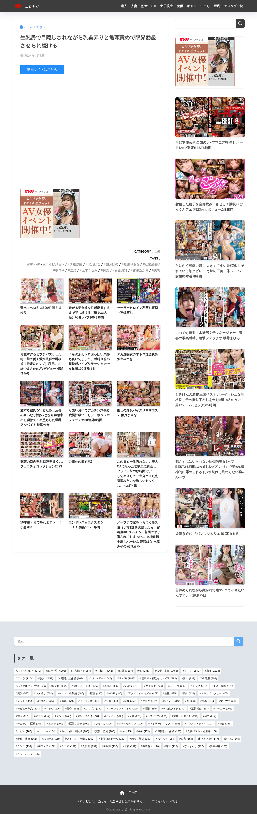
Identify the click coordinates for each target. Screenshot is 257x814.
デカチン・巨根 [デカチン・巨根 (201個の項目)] (29, 723)
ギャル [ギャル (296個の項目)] (53, 708)
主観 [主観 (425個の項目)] (170, 693)
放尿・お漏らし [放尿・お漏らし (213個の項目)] (185, 716)
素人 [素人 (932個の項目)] (189, 678)
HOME (128, 792)
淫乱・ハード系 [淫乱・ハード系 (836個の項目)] (85, 685)
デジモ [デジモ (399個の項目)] (24, 700)
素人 (124, 6)
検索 (240, 23)
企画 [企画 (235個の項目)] (135, 716)
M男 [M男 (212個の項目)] (210, 716)
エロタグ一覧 (233, 6)
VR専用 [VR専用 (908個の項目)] (209, 678)
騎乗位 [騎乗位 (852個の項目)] (59, 685)
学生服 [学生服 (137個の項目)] (110, 746)
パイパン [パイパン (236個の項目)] (114, 716)
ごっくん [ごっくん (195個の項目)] (103, 723)
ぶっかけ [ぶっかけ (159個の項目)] (51, 738)
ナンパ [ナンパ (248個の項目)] (63, 716)
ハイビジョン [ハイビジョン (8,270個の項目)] (29, 670)
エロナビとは (86, 801)
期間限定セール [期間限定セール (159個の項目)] (112, 738)
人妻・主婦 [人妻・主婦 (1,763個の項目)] (167, 670)
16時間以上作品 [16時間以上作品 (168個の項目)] (168, 731)
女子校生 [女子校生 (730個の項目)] (154, 685)
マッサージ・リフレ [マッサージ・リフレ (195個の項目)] (165, 723)
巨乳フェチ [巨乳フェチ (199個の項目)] (79, 723)
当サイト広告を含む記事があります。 (123, 801)
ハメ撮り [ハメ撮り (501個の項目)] (44, 693)
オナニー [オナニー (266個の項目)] (223, 708)
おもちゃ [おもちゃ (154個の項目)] (166, 738)
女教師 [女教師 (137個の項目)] (89, 746)
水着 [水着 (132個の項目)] (130, 746)
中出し (205, 6)
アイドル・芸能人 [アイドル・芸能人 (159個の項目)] (80, 738)
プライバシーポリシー (167, 801)
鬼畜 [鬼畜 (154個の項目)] (187, 738)
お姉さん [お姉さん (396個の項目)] (46, 700)
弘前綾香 (151, 264)
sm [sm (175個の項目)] (126, 731)
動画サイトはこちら (42, 69)
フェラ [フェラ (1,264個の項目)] (25, 678)
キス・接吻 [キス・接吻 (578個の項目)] (223, 685)
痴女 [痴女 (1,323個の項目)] (213, 670)
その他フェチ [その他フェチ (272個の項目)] (174, 708)
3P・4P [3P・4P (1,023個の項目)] (126, 678)
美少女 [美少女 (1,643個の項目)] (192, 670)
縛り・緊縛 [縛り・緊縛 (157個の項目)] (141, 738)
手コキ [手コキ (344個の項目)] (149, 700)
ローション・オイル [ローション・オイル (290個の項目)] (123, 708)
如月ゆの (112, 264)
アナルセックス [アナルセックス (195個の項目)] (131, 723)
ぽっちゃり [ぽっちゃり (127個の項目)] (194, 746)
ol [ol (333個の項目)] (191, 700)
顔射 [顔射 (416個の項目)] (189, 693)
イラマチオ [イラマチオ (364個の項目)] (90, 700)
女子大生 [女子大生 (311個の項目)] (228, 700)
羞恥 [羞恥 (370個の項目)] (68, 700)
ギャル (191, 6)
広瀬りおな (132, 264)
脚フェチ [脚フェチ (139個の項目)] (46, 746)
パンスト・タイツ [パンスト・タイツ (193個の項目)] (199, 723)
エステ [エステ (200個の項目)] (55, 723)
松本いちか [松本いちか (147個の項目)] (209, 738)
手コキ (59, 270)
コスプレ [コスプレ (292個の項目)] (93, 708)
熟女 (144, 6)
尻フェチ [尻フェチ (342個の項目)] (171, 700)
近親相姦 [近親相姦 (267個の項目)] (199, 708)
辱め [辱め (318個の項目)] (208, 700)
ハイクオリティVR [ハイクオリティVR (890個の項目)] (31, 685)
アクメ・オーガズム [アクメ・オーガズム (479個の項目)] (143, 693)
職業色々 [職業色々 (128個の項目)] (151, 746)
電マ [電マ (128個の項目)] (172, 746)
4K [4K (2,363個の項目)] (144, 670)
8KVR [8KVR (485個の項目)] (115, 693)
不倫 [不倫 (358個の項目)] (112, 700)
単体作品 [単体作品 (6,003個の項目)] (56, 670)
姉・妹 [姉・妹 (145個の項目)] (232, 738)
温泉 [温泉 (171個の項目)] (144, 731)
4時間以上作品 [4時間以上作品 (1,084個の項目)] (71, 678)
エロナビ (29, 6)
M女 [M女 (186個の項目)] (225, 723)
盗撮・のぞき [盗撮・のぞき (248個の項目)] (88, 716)
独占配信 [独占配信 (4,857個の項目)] (81, 670)
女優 (180, 6)
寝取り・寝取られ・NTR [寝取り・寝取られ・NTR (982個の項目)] (159, 678)
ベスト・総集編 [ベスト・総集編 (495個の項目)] (71, 693)
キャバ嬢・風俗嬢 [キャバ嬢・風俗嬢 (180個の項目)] (75, 731)
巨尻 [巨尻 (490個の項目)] (96, 693)
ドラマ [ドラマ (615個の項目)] (199, 685)
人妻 (134, 6)
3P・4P (34, 264)
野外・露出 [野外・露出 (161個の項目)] (27, 738)
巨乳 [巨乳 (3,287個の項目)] (126, 670)
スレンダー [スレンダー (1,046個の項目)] (101, 678)
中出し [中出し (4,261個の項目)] (105, 670)
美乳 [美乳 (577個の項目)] (23, 693)
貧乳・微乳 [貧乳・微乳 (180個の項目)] (105, 731)
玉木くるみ (89, 270)
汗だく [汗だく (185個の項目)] (24, 731)
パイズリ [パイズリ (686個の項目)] (177, 685)
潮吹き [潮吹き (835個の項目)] (111, 685)
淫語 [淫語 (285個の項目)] (151, 708)
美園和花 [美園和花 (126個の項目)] (218, 746)
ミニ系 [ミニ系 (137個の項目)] (69, 746)
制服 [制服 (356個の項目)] (130, 700)
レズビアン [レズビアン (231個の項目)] (157, 716)
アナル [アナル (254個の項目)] (43, 716)
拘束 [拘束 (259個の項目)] (23, 716)
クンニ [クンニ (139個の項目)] (24, 746)
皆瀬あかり (141, 270)
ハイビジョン (54, 264)
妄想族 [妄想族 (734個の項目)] (132, 685)
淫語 (73, 270)
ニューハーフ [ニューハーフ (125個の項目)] (28, 753)
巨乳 (217, 6)
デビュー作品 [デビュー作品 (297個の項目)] (28, 708)
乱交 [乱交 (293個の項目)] (73, 708)
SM (153, 6)
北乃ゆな (94, 264)
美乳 (157, 270)
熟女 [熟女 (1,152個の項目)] (46, 678)
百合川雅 (121, 270)
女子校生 (166, 6)
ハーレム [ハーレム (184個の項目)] (46, 731)
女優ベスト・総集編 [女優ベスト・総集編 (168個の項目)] (202, 731)
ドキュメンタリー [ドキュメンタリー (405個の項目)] (214, 693)
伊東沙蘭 (76, 264)
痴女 (106, 270)
